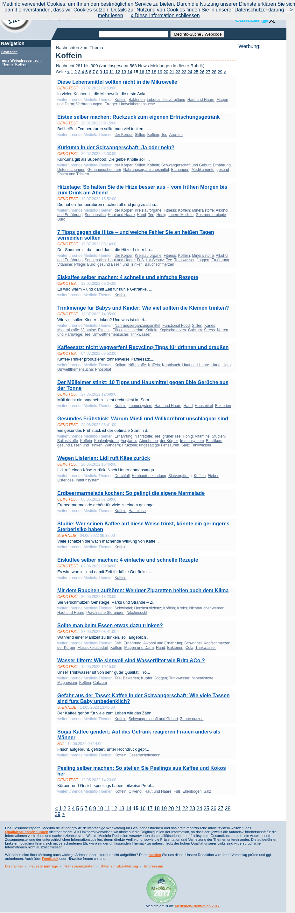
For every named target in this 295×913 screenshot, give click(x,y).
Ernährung (222, 165)
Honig (161, 215)
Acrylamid (129, 441)
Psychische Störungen (105, 612)
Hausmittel (204, 406)
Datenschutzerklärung (119, 866)
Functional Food (176, 325)
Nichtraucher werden (206, 608)
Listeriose (65, 480)
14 (129, 71)
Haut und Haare (200, 99)
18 (153, 71)
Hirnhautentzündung (149, 476)
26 (202, 71)
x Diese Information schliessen (165, 15)
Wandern (112, 445)
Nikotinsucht (136, 612)
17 (147, 71)
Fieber (213, 476)
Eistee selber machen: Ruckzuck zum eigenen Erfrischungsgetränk (138, 117)
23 (183, 71)
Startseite (9, 52)
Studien (218, 436)
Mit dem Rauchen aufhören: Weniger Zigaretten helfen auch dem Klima (142, 590)
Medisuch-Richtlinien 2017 (197, 906)
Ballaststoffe (67, 441)
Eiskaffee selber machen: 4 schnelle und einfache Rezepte (127, 277)
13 (123, 71)
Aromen (176, 134)
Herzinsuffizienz (147, 608)
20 (166, 71)
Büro (61, 219)
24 (189, 71)
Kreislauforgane (148, 210)
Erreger (110, 104)
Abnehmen (148, 441)
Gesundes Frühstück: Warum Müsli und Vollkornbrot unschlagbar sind (142, 418)
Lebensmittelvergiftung (166, 99)
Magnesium (67, 682)
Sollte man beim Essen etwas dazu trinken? (110, 625)
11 (111, 71)
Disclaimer (14, 866)
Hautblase (137, 511)
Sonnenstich (95, 215)
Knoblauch (171, 365)
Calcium (195, 330)
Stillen (140, 134)
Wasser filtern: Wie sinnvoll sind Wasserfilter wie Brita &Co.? (131, 660)
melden (155, 855)
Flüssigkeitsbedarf (128, 330)
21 (172, 71)
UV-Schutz (155, 260)
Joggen (203, 260)
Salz (185, 445)
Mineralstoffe (203, 210)
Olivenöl (135, 791)
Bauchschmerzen (159, 264)
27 (208, 71)
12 (117, 71)
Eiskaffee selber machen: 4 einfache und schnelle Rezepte (127, 560)
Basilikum (214, 441)
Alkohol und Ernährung (162, 643)
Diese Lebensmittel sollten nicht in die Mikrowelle (117, 82)
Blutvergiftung (180, 476)
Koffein (120, 99)
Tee (164, 134)
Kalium (120, 365)
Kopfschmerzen (172, 330)
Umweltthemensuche (137, 104)
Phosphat (103, 369)
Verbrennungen (89, 104)
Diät (118, 643)
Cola (189, 647)
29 (220, 71)
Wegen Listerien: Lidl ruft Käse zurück (103, 458)
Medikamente (203, 169)
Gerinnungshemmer (104, 169)
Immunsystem (140, 406)
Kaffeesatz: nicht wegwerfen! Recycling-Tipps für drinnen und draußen (142, 347)
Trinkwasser (184, 260)
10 (105, 71)
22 (177, 71)
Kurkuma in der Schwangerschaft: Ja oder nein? (115, 147)
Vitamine (64, 264)
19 (160, 71)
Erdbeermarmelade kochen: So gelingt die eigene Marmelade (131, 493)
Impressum (153, 866)
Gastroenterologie (211, 215)
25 (195, 71)
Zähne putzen (191, 719)
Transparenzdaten (79, 866)
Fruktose (129, 445)
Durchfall (122, 476)
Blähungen (180, 169)
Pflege (79, 264)
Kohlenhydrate (106, 441)
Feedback (50, 858)
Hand (141, 215)
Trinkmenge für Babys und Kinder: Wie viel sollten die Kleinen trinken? (143, 308)
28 (214, 71)
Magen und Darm (139, 647)
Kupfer (146, 678)
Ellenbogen (191, 791)
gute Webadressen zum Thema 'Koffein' (22, 62)
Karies (209, 325)
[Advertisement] (261, 144)
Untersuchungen (71, 169)
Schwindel (123, 608)
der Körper (124, 134)
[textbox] (133, 34)
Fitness (170, 210)
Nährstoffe (137, 365)
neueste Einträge (43, 866)
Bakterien (137, 99)
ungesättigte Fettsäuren (159, 445)
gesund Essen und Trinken (120, 264)
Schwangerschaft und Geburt (186, 165)
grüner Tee (171, 436)
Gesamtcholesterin (144, 755)
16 (141, 71)
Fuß (140, 260)
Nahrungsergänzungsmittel (146, 169)
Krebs (182, 608)
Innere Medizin (180, 215)
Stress (209, 330)
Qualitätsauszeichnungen (26, 832)
